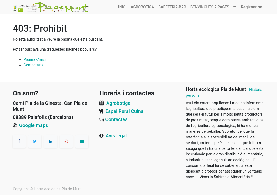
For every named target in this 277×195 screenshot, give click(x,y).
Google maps (33, 125)
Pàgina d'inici (35, 59)
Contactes (116, 119)
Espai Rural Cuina (124, 111)
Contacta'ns (33, 65)
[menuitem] (122, 7)
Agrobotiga (118, 103)
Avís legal (116, 135)
